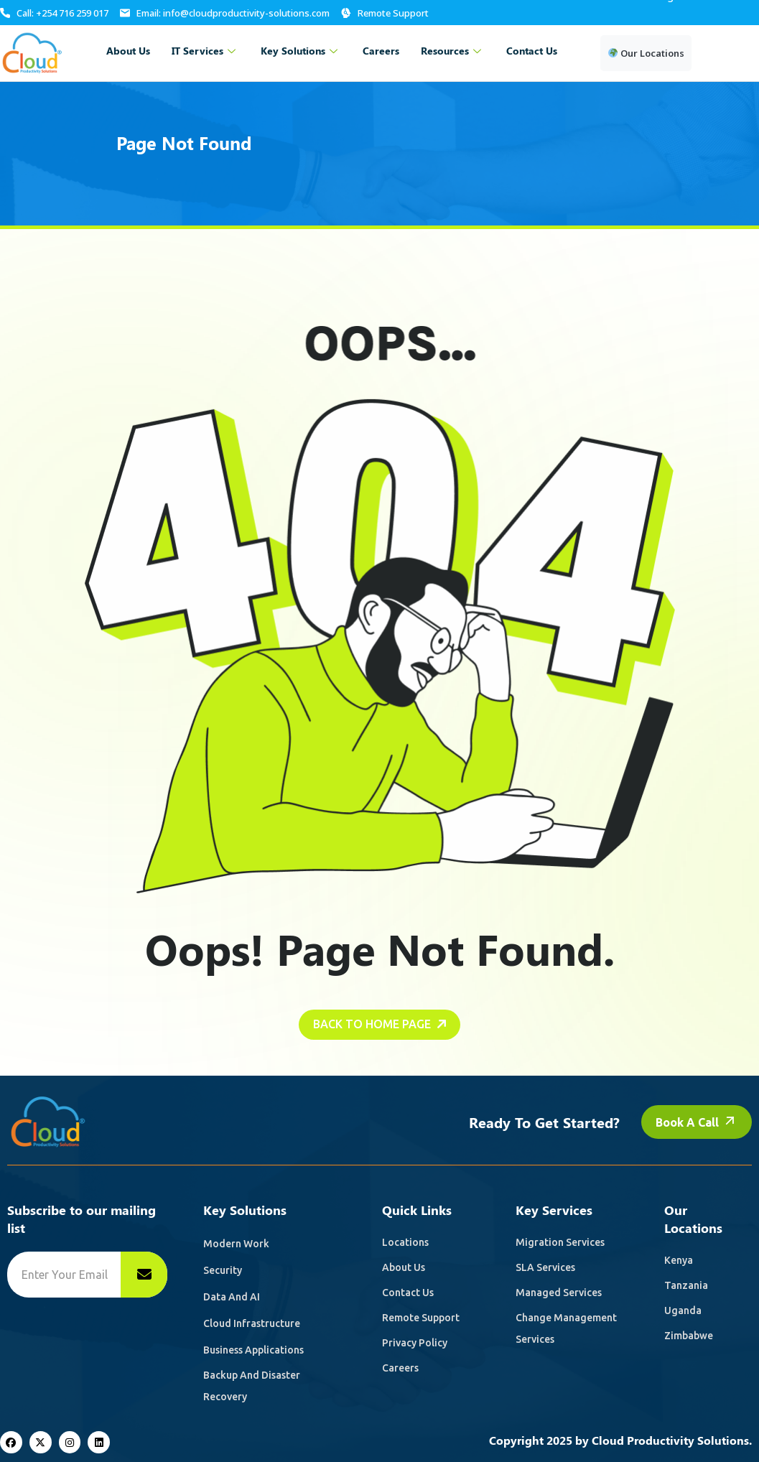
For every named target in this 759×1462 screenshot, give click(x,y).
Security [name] (222, 1270)
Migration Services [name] (560, 1242)
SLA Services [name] (545, 1267)
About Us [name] (403, 1267)
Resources (453, 50)
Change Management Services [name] (566, 1328)
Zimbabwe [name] (688, 1335)
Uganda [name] (683, 1310)
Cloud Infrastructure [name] (251, 1323)
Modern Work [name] (236, 1243)
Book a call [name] (696, 1135)
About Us (128, 50)
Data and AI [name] (231, 1297)
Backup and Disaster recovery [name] (251, 1385)
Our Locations (646, 53)
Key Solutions (301, 50)
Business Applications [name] (253, 1350)
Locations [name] (405, 1242)
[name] (144, 1275)
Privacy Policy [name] (414, 1343)
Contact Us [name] (408, 1292)
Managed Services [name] (559, 1292)
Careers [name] (400, 1368)
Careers (381, 50)
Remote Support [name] (421, 1317)
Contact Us (531, 50)
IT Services (205, 50)
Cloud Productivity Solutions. (672, 1440)
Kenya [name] (678, 1260)
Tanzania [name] (686, 1285)
